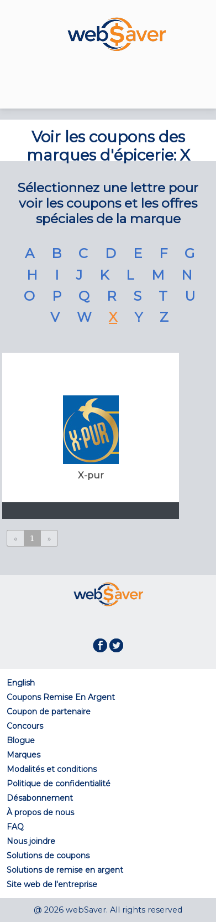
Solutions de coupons (48, 856)
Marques (23, 755)
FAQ (15, 827)
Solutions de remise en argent (65, 870)
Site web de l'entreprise (52, 884)
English (21, 683)
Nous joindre (31, 841)
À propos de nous (40, 812)
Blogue (21, 740)
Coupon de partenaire (49, 712)
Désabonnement (40, 798)
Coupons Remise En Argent (61, 697)
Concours (25, 726)
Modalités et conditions (52, 769)
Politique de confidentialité (58, 784)
